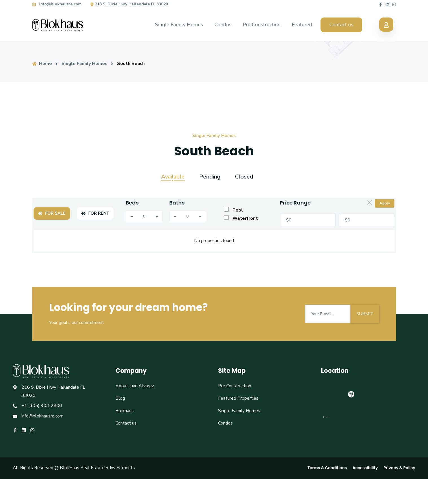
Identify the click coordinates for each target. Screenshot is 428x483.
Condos (223, 24)
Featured (302, 24)
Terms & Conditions (327, 468)
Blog (120, 398)
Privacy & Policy (399, 468)
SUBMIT (364, 314)
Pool (233, 210)
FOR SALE (51, 213)
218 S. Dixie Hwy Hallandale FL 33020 (129, 4)
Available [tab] (173, 176)
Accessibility (365, 468)
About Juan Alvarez (134, 386)
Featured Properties (238, 398)
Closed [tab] (244, 176)
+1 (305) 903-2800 (41, 405)
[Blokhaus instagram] (394, 4)
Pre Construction (262, 24)
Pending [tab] (209, 176)
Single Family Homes (179, 24)
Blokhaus (124, 411)
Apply (384, 203)
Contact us (341, 24)
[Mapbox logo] (326, 419)
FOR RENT (95, 213)
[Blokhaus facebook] (381, 4)
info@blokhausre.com (57, 4)
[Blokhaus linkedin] (387, 4)
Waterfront (241, 218)
